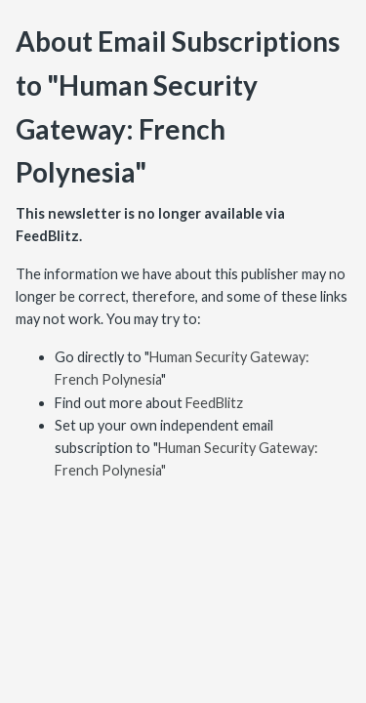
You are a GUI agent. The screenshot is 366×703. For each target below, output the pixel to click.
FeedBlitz (214, 402)
